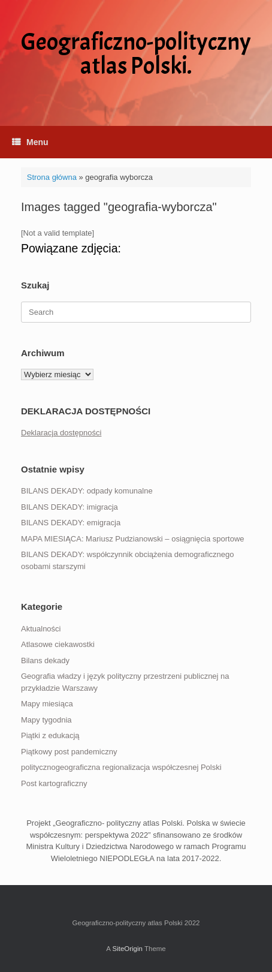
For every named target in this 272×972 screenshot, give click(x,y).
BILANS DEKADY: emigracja (70, 522)
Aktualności (41, 628)
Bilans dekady (45, 660)
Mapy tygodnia (46, 719)
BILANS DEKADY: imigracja (69, 506)
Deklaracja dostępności (61, 432)
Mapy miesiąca (47, 703)
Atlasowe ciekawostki (58, 644)
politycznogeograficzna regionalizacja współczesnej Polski (121, 767)
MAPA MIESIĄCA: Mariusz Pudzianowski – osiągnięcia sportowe (132, 538)
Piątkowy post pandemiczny (69, 751)
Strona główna (52, 177)
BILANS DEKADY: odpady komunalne (87, 490)
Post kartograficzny (54, 783)
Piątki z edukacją (50, 735)
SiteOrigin (127, 948)
